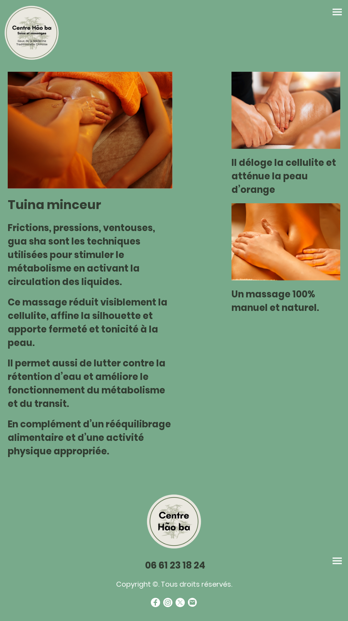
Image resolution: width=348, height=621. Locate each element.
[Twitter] (180, 602)
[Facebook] (155, 602)
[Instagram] (167, 602)
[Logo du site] (32, 33)
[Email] (192, 602)
